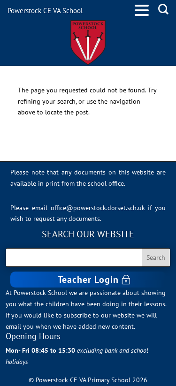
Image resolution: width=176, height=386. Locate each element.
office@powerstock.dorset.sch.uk (98, 208)
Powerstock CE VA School (45, 10)
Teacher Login (88, 279)
